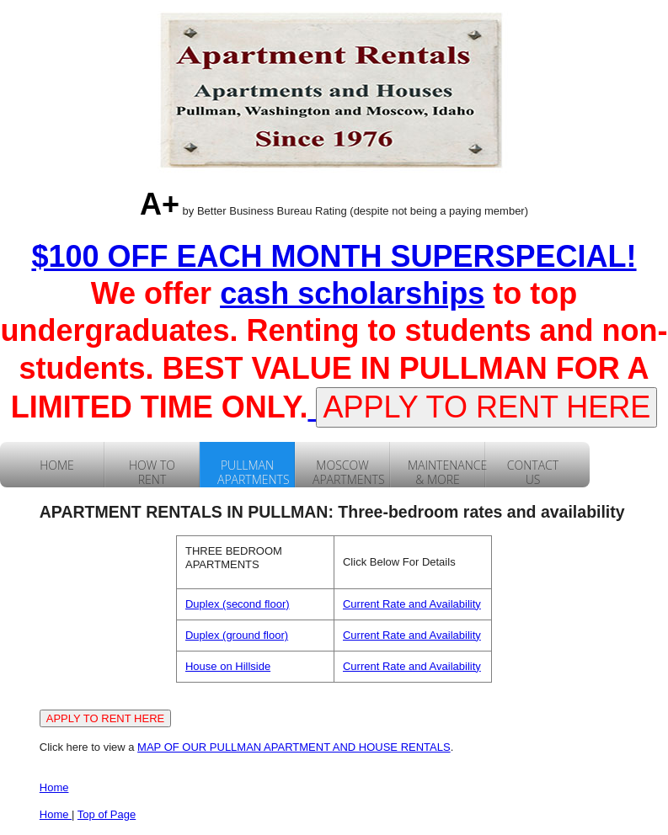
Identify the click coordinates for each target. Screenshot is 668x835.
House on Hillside (227, 666)
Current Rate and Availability (412, 604)
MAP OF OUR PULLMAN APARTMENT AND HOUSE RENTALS (294, 747)
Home (54, 787)
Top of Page (106, 814)
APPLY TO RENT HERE (486, 407)
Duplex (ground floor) (236, 635)
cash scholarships (352, 293)
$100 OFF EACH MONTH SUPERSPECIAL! (333, 256)
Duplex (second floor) (237, 604)
